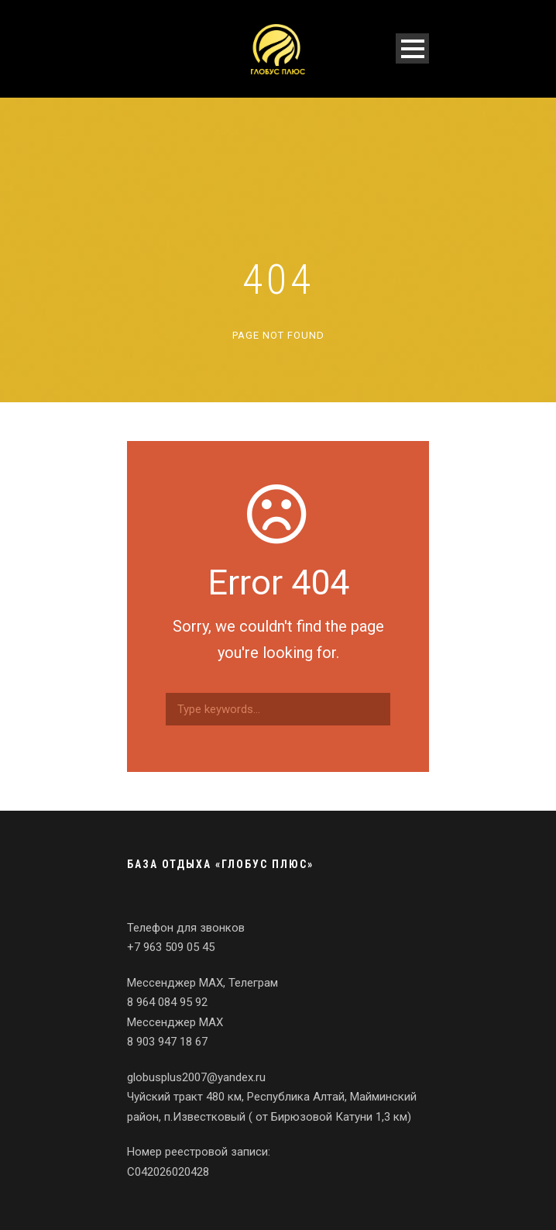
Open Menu (412, 48)
